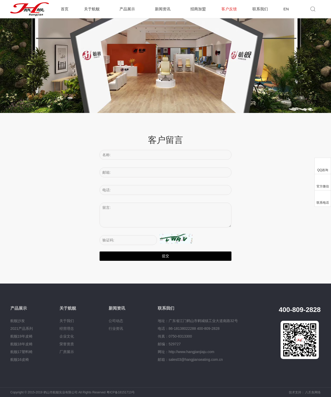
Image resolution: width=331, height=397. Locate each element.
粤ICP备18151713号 (121, 392)
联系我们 (260, 9)
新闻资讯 (162, 9)
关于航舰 (92, 9)
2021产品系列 (21, 328)
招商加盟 (198, 9)
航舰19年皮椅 (21, 336)
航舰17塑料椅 (21, 352)
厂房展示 (66, 352)
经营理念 (66, 328)
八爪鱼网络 (313, 392)
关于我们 (66, 321)
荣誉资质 (66, 344)
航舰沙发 (17, 321)
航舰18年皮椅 (21, 344)
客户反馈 (229, 9)
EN (286, 9)
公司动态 (116, 321)
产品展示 (127, 9)
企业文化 (66, 336)
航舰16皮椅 (19, 359)
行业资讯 (116, 328)
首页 (65, 9)
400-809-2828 (300, 309)
